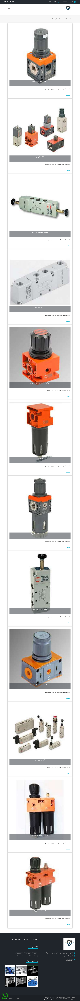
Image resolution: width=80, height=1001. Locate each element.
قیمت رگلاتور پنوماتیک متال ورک (40, 534)
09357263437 (53, 2)
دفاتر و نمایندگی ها (31, 956)
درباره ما (28, 953)
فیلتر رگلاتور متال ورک (40, 458)
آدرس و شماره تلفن (67, 2)
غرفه (18, 998)
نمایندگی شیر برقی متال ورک (40, 760)
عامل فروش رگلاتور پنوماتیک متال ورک (40, 383)
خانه (35, 953)
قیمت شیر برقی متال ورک (40, 609)
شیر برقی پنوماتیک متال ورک (40, 232)
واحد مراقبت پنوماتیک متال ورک (40, 835)
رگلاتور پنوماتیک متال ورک (40, 81)
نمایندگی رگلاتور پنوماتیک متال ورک (40, 685)
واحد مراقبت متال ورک (40, 911)
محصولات (19, 953)
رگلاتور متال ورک (40, 157)
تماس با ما (20, 956)
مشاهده (68, 95)
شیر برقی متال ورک (40, 308)
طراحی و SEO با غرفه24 (48, 999)
